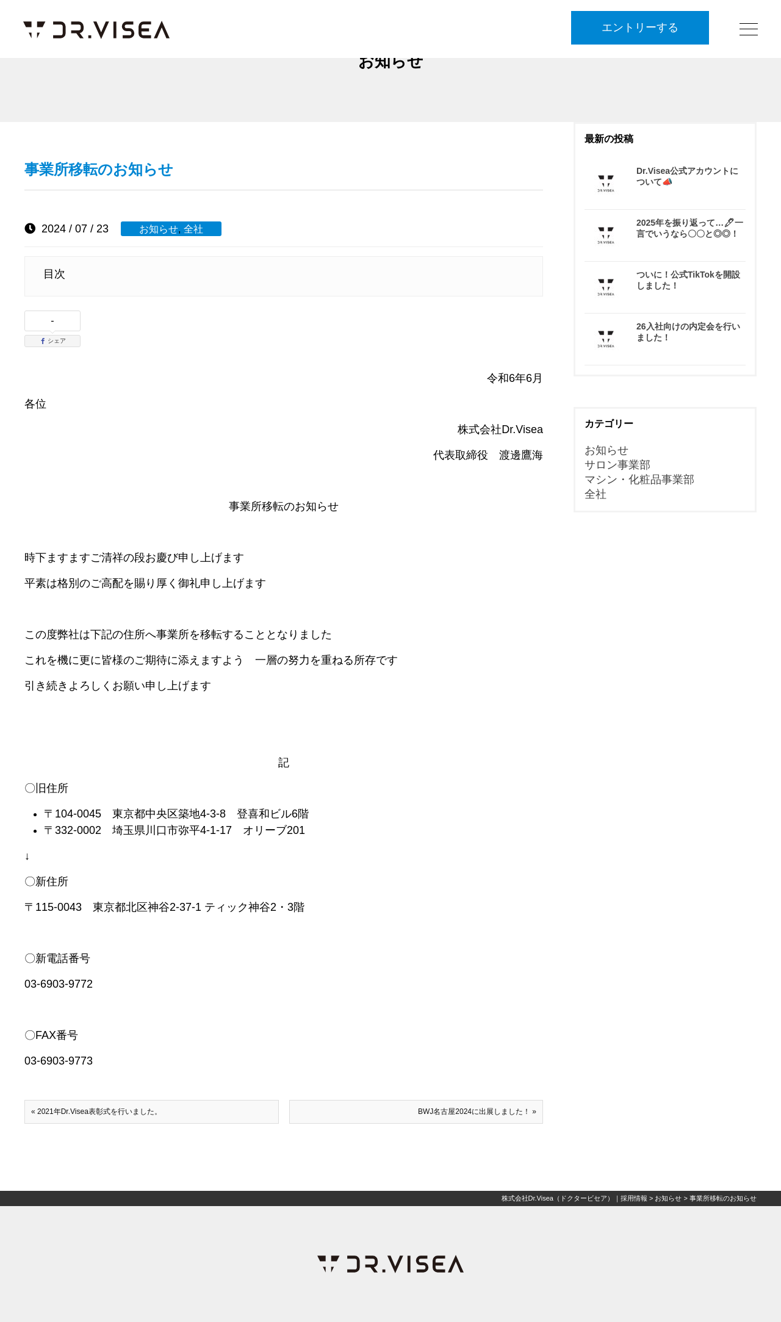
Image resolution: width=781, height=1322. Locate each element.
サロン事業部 (617, 465)
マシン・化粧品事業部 (639, 479)
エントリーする (640, 29)
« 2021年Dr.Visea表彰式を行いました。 (96, 1111)
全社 (193, 228)
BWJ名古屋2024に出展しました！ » (477, 1111)
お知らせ (158, 228)
